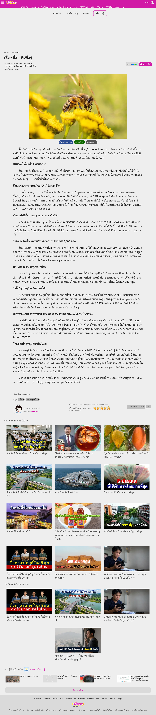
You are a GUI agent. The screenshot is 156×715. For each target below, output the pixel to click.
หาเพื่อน (44, 7)
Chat (52, 7)
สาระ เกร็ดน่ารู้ (34, 670)
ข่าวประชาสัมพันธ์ (93, 710)
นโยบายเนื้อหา (51, 710)
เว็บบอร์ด (35, 7)
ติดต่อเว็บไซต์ (107, 710)
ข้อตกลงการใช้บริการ (16, 710)
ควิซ (92, 7)
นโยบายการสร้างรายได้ (67, 710)
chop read (15, 69)
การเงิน (109, 7)
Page (117, 7)
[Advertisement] (78, 34)
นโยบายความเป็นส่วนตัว (35, 710)
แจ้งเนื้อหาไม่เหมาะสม (139, 710)
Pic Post (74, 7)
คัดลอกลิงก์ (145, 64)
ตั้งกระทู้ (100, 13)
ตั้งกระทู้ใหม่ (78, 690)
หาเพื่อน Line (62, 7)
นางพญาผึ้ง (32, 400)
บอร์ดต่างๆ (72, 13)
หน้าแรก (24, 7)
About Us (81, 710)
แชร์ (132, 64)
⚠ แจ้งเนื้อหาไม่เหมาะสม (136, 407)
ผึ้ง (21, 400)
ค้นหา (86, 13)
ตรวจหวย (84, 7)
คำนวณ (100, 7)
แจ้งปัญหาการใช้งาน (122, 710)
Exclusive (15, 52)
